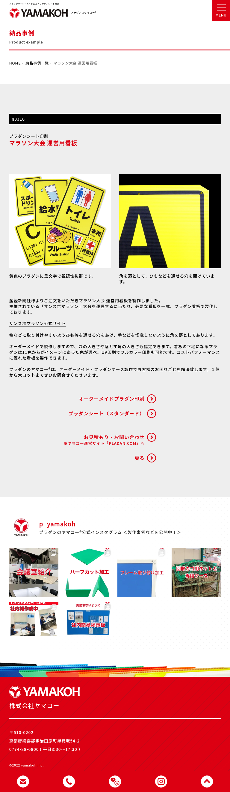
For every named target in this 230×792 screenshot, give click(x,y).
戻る (139, 457)
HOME (15, 62)
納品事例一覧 (37, 62)
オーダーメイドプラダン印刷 (112, 398)
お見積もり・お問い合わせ (104, 439)
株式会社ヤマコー (38, 15)
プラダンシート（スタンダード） (106, 413)
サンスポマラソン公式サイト (37, 323)
